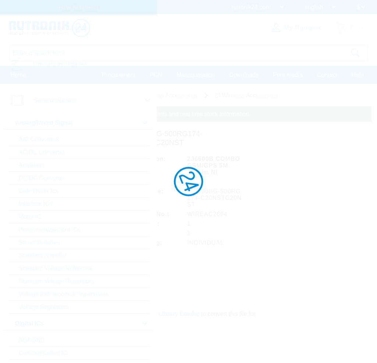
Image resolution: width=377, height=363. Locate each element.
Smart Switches (39, 242)
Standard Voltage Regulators (56, 281)
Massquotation (196, 75)
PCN (156, 75)
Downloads (243, 75)
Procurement (118, 75)
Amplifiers (32, 165)
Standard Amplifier (43, 255)
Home (19, 75)
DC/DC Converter (42, 178)
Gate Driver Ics (38, 191)
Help (358, 75)
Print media (288, 75)
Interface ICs (35, 204)
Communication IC (43, 353)
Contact (327, 75)
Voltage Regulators (43, 307)
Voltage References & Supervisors (64, 294)
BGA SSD (32, 340)
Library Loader (179, 314)
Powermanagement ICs (49, 229)
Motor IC (30, 217)
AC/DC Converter (41, 152)
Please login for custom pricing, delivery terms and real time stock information (148, 114)
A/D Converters (39, 139)
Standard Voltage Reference (56, 268)
